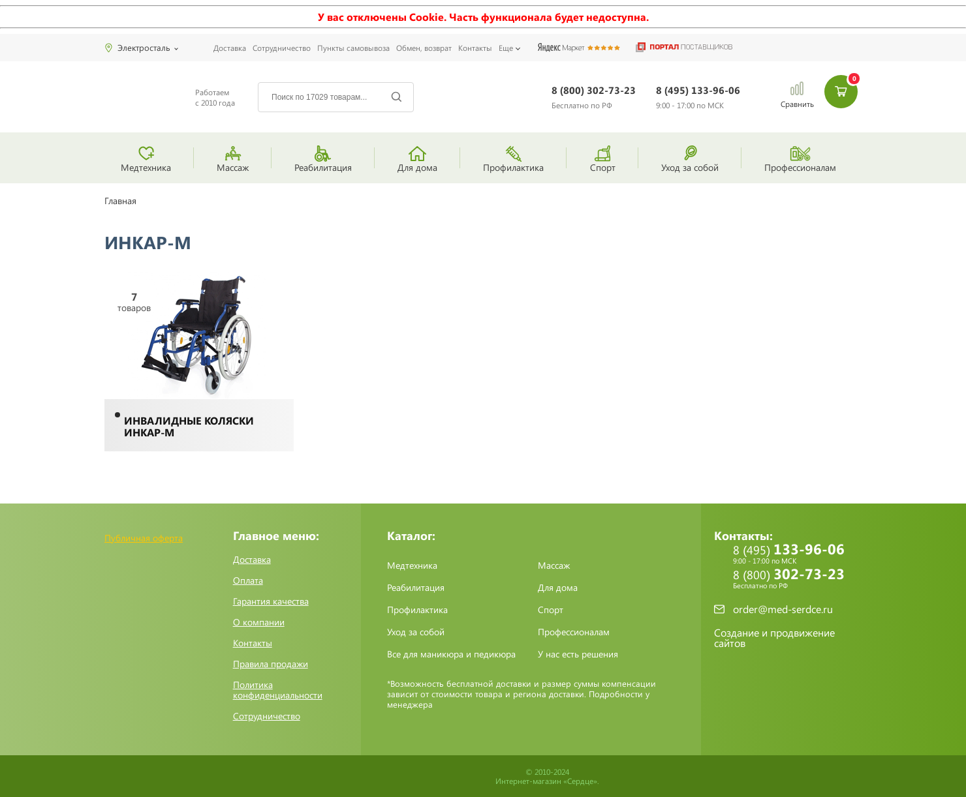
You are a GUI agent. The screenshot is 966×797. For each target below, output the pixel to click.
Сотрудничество (282, 47)
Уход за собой (415, 632)
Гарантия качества (271, 601)
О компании (259, 622)
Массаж (554, 565)
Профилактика (417, 609)
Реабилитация (415, 587)
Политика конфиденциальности (277, 690)
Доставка (229, 47)
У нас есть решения (578, 654)
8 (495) (698, 97)
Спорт (550, 609)
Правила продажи (270, 664)
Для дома (558, 587)
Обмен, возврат (424, 47)
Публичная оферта (143, 538)
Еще (506, 47)
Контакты (475, 47)
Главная (120, 200)
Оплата (248, 580)
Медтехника (412, 565)
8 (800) (594, 97)
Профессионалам (574, 632)
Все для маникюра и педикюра (451, 654)
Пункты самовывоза (353, 47)
